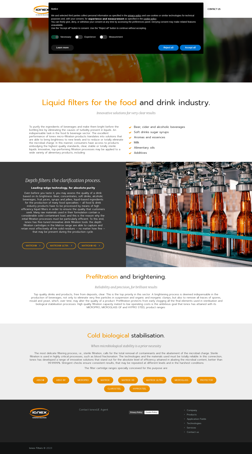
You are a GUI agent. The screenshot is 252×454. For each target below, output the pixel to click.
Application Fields (196, 419)
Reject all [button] (168, 47)
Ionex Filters (36, 448)
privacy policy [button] (134, 15)
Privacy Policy (136, 412)
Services (191, 427)
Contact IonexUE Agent (93, 410)
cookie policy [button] (149, 18)
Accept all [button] (190, 47)
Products (192, 414)
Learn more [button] (62, 47)
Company (192, 410)
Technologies (194, 423)
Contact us (214, 9)
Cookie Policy (151, 412)
